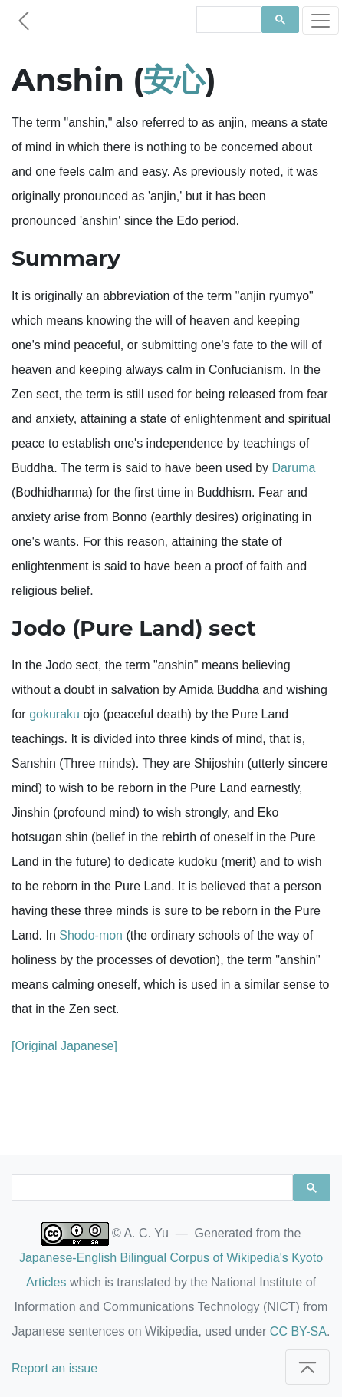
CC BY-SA (298, 1331)
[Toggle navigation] (320, 20)
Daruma (293, 467)
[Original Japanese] (64, 1045)
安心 (174, 79)
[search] (227, 20)
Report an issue (54, 1368)
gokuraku (54, 714)
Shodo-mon (91, 935)
